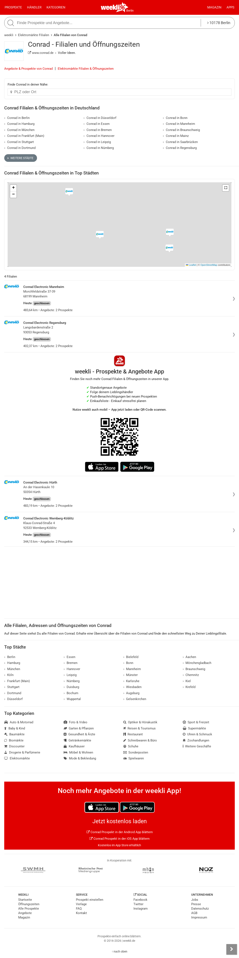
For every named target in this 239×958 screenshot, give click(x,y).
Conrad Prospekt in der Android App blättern (120, 832)
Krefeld (189, 687)
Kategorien (56, 7)
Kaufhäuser (74, 746)
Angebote (25, 913)
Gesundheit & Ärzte (79, 734)
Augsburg (131, 693)
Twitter (138, 904)
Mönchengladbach (197, 663)
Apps (230, 7)
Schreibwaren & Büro (140, 740)
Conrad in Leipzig (97, 142)
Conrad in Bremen (98, 130)
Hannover (72, 669)
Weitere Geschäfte (197, 746)
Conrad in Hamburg (19, 124)
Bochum (71, 693)
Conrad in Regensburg (180, 148)
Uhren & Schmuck (197, 734)
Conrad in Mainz (176, 136)
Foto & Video (75, 722)
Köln (9, 675)
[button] (226, 188)
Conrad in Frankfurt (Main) (24, 136)
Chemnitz (191, 675)
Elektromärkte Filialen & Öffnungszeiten (86, 69)
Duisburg (71, 687)
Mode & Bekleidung (80, 758)
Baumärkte (14, 734)
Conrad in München (19, 130)
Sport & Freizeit (196, 722)
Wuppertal (72, 699)
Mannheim (132, 669)
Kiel (187, 681)
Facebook (140, 900)
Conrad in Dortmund (20, 148)
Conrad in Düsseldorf (100, 118)
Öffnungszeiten (28, 904)
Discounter (14, 746)
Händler (34, 7)
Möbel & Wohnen (78, 752)
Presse (196, 904)
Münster (130, 675)
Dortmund (12, 693)
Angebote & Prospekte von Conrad (28, 69)
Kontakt (81, 913)
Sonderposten (135, 752)
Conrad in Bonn (175, 118)
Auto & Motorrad (18, 722)
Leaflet (191, 265)
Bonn (128, 663)
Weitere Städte (20, 158)
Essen (69, 657)
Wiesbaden (132, 687)
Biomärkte (13, 740)
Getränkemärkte (77, 740)
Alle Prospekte (28, 908)
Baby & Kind (14, 728)
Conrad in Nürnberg (99, 148)
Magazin (214, 7)
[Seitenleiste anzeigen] (231, 949)
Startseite (25, 900)
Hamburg (12, 663)
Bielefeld (131, 657)
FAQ (79, 908)
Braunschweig (194, 669)
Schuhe (131, 746)
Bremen (70, 663)
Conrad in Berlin (17, 118)
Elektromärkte (17, 758)
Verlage (81, 904)
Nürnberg (72, 681)
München (12, 669)
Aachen (189, 657)
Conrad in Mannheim (179, 124)
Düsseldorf (13, 699)
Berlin (130, 10)
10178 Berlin (218, 22)
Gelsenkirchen (134, 699)
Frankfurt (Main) (17, 681)
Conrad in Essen (97, 124)
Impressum (199, 917)
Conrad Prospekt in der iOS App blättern (119, 839)
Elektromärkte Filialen (33, 35)
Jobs (194, 900)
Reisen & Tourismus (139, 728)
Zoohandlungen (196, 740)
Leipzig (70, 675)
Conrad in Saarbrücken (180, 142)
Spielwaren (133, 758)
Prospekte (13, 7)
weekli (8, 35)
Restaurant (133, 734)
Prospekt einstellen (89, 900)
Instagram (140, 908)
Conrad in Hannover (99, 136)
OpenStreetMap (209, 265)
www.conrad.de (41, 53)
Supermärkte (194, 728)
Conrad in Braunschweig (181, 130)
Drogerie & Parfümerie (22, 752)
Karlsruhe (131, 681)
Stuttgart (11, 687)
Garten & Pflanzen (79, 728)
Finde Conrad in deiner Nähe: (28, 84)
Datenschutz (200, 908)
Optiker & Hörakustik (140, 722)
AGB (194, 913)
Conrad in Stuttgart (19, 142)
